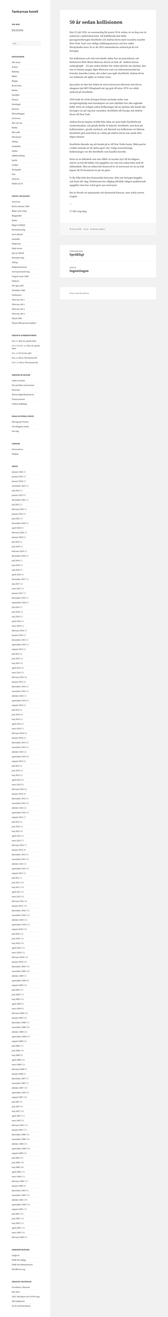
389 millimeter (18, 1301)
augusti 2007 (17, 1097)
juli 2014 (15, 710)
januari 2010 (17, 962)
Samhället (16, 146)
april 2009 (16, 1004)
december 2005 (19, 1190)
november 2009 (19, 971)
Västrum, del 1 (18, 299)
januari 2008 (17, 1074)
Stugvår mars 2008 (20, 276)
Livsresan (16, 118)
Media (14, 127)
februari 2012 (18, 845)
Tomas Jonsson (18, 399)
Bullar (14, 220)
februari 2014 (18, 733)
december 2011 (19, 854)
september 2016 (19, 602)
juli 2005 (15, 1214)
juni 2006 (16, 1162)
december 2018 (19, 556)
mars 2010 (16, 952)
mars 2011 (16, 896)
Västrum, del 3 (18, 309)
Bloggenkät (17, 215)
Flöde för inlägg (19, 1260)
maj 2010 (16, 943)
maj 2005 (16, 1223)
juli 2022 (15, 504)
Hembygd (16, 104)
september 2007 (19, 1092)
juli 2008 (15, 1046)
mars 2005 (16, 1232)
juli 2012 (15, 822)
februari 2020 (18, 532)
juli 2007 (15, 1102)
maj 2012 (16, 831)
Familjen (15, 95)
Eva (13, 341)
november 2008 (19, 1027)
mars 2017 (16, 588)
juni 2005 (16, 1218)
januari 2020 (17, 537)
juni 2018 (16, 565)
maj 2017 (16, 584)
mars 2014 (16, 728)
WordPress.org (18, 1269)
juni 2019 (16, 546)
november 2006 (19, 1139)
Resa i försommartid (28, 358)
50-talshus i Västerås (21, 1287)
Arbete (15, 67)
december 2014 (19, 686)
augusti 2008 (17, 1041)
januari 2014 (17, 738)
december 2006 (19, 1134)
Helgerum (16, 243)
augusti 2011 (17, 873)
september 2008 (19, 1036)
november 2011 (19, 859)
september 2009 (19, 980)
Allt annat (16, 62)
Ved (13, 174)
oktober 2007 (17, 1088)
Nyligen (15, 454)
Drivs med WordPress (79, 293)
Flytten (15, 99)
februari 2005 (18, 1237)
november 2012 (19, 803)
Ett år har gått (25, 353)
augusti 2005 (17, 1209)
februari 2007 (18, 1125)
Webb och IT (17, 183)
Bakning (15, 71)
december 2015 (19, 640)
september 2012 (19, 812)
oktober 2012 (17, 808)
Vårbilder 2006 (18, 290)
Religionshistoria (19, 267)
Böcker (15, 90)
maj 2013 (16, 775)
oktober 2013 (17, 752)
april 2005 (16, 1228)
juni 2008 (16, 1050)
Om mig (15, 431)
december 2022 (19, 500)
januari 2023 (17, 495)
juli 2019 (15, 542)
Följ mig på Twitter (20, 422)
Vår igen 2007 (18, 285)
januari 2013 (17, 794)
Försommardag (18, 229)
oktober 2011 (17, 864)
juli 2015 (15, 654)
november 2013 (19, 747)
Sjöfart (15, 151)
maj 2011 (16, 887)
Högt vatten (17, 248)
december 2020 (19, 523)
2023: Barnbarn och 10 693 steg (26, 1296)
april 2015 (16, 668)
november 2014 (19, 691)
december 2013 (19, 742)
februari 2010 (18, 957)
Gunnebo (16, 239)
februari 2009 (18, 1013)
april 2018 (16, 574)
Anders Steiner (18, 380)
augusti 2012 (17, 817)
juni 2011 (16, 882)
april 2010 (16, 948)
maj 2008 (16, 1055)
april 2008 (16, 1060)
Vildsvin (15, 281)
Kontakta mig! (18, 257)
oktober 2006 (17, 1144)
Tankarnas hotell (25, 11)
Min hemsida (17, 30)
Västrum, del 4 (18, 313)
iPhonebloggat (18, 113)
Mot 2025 (16, 1292)
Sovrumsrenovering (21, 271)
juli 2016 (15, 607)
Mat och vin (17, 123)
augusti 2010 (17, 929)
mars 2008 (16, 1064)
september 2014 (19, 700)
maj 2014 (16, 719)
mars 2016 (16, 626)
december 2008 (19, 1022)
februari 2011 (18, 901)
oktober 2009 (17, 976)
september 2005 (19, 1204)
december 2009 (19, 966)
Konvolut (16, 390)
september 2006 (19, 1148)
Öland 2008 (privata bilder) (24, 323)
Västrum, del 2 (18, 304)
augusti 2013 (17, 761)
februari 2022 (18, 509)
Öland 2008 (17, 318)
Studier (15, 165)
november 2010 (19, 915)
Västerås (15, 179)
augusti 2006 (17, 1153)
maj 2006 (16, 1167)
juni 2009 (16, 994)
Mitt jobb (16, 132)
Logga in (15, 1255)
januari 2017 (17, 593)
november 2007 (19, 1083)
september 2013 (19, 756)
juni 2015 (16, 658)
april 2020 (16, 528)
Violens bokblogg (19, 404)
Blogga (15, 81)
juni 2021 (16, 518)
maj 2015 (16, 663)
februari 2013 (18, 789)
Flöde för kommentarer (22, 1264)
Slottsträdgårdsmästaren (23, 394)
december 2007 (19, 1078)
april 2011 (16, 892)
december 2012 (19, 798)
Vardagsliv (16, 169)
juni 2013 (16, 770)
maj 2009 (16, 999)
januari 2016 (17, 635)
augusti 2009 (17, 985)
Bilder (14, 76)
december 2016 (19, 598)
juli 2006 (15, 1158)
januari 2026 (17, 472)
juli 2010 (15, 934)
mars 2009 (16, 1008)
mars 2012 (16, 840)
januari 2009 (17, 1018)
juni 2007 (16, 1106)
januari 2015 (17, 682)
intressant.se (17, 449)
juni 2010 (16, 938)
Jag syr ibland (18, 253)
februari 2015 (18, 677)
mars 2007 (16, 1120)
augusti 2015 (17, 649)
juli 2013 (15, 766)
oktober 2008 (17, 1032)
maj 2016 (16, 616)
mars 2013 (16, 784)
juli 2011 (15, 878)
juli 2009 (15, 990)
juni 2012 (16, 826)
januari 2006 (17, 1186)
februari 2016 (18, 630)
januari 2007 (17, 1130)
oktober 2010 (17, 920)
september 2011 (19, 868)
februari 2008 (18, 1069)
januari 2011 (17, 906)
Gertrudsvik (17, 234)
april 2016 (16, 621)
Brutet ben (16, 85)
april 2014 (16, 724)
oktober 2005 (17, 1200)
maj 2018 (16, 570)
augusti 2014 (17, 705)
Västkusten (16, 295)
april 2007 (16, 1116)
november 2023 (19, 486)
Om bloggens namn (20, 426)
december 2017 (19, 579)
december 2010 (19, 910)
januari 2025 (17, 476)
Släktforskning (18, 155)
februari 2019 (18, 551)
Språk (14, 160)
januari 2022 (17, 514)
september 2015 (19, 644)
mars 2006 (16, 1176)
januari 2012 (17, 850)
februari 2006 (18, 1181)
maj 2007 (16, 1111)
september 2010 (19, 924)
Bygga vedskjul (18, 225)
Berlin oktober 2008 (20, 206)
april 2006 (16, 1172)
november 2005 (19, 1195)
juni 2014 (16, 714)
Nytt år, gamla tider (27, 341)
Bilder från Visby (19, 211)
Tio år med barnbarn (21, 1306)
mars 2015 (16, 672)
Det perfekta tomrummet (23, 385)
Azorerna (16, 201)
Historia (15, 109)
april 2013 (16, 780)
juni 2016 (16, 612)
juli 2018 (15, 560)
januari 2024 (17, 481)
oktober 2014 (17, 696)
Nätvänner (16, 137)
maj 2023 (16, 490)
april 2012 (16, 836)
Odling (15, 141)
